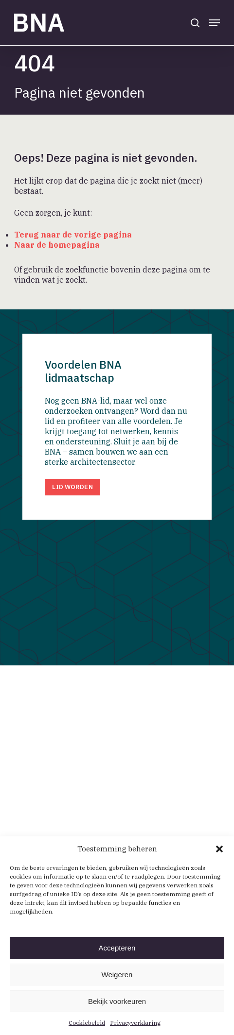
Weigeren (117, 974)
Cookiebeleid (87, 1022)
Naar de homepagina (57, 245)
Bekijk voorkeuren (117, 1001)
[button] (219, 849)
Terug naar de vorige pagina (73, 234)
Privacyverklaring (135, 1022)
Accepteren (117, 948)
